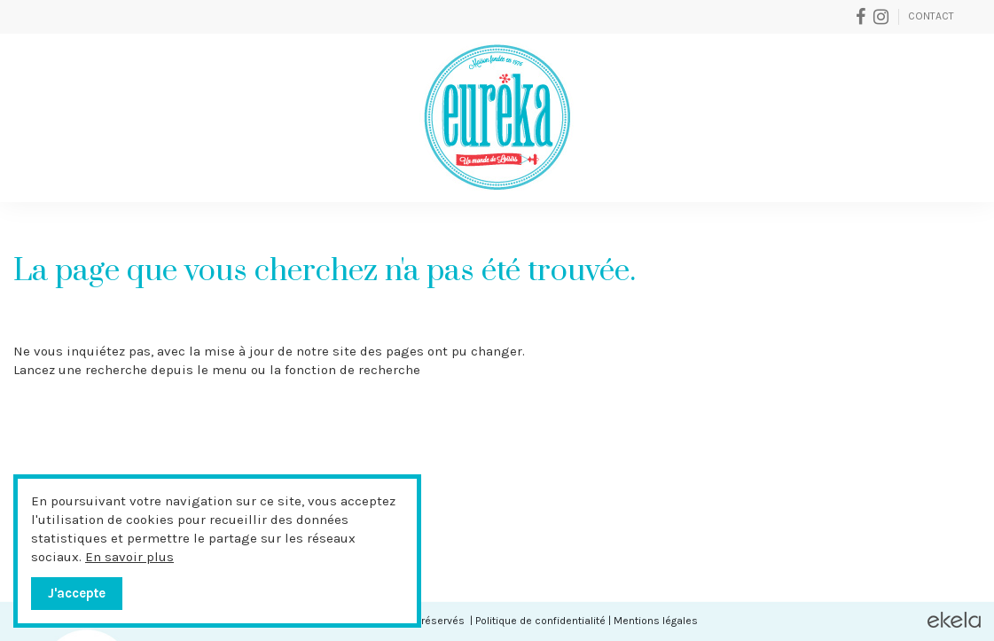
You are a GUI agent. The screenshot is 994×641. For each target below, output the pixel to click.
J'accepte (77, 593)
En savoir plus (129, 557)
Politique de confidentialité (540, 620)
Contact (931, 16)
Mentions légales (656, 620)
